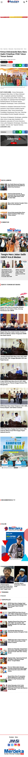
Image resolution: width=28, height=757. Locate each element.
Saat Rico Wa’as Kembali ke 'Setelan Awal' (20, 585)
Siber (16, 737)
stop (10, 62)
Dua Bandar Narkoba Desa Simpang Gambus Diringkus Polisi (17, 631)
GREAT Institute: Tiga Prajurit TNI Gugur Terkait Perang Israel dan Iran (20, 272)
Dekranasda (11, 48)
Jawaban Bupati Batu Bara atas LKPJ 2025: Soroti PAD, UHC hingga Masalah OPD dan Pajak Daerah (13, 358)
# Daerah (3, 595)
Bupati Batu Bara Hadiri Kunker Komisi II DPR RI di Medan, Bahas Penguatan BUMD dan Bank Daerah (13, 333)
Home (1, 48)
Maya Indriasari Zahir (18, 48)
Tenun (25, 48)
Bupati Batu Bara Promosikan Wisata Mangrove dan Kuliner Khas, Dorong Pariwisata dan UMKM (11, 309)
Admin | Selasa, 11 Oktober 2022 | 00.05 (7, 59)
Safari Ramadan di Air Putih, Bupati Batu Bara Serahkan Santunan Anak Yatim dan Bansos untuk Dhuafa (17, 687)
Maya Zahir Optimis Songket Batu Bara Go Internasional (17, 203)
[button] (26, 1)
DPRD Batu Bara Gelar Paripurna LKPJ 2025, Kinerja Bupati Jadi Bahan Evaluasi (17, 641)
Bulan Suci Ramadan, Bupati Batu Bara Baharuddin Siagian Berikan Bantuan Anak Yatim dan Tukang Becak (17, 651)
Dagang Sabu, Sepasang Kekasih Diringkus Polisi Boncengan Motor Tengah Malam (17, 659)
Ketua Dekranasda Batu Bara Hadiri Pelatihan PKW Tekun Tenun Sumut (16, 214)
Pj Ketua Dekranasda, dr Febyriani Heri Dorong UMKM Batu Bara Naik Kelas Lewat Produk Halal (16, 195)
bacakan (4, 62)
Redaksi (11, 737)
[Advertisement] (14, 8)
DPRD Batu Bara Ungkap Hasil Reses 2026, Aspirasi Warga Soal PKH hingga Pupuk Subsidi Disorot (13, 430)
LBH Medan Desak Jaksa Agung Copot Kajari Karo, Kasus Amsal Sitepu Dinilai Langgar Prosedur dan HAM (6, 273)
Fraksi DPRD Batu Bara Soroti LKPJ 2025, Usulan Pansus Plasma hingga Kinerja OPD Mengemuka (13, 383)
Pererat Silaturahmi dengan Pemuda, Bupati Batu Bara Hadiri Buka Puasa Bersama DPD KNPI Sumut (17, 669)
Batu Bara (6, 48)
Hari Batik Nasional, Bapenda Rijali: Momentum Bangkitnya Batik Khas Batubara (16, 186)
